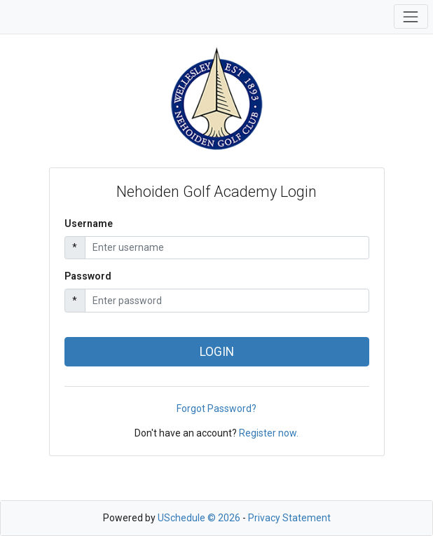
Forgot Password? (216, 408)
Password (87, 276)
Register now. (268, 433)
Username (88, 223)
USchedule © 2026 (199, 517)
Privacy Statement (289, 517)
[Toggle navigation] (411, 16)
